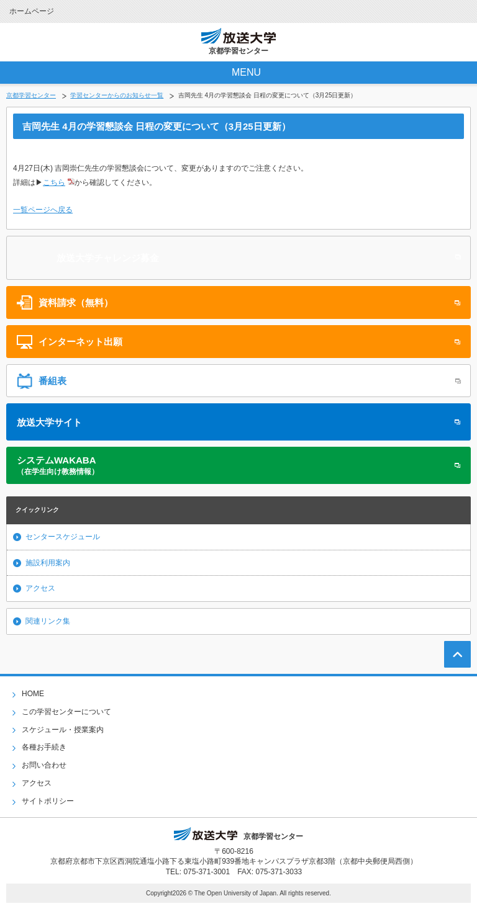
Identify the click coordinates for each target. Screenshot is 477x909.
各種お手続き (44, 747)
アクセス (40, 588)
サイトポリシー (48, 801)
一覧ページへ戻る (43, 209)
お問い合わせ (44, 765)
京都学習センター (31, 95)
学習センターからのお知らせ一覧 (116, 95)
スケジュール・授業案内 (63, 729)
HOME (33, 693)
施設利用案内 (47, 562)
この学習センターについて (66, 711)
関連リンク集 (47, 621)
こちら (54, 182)
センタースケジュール (62, 536)
